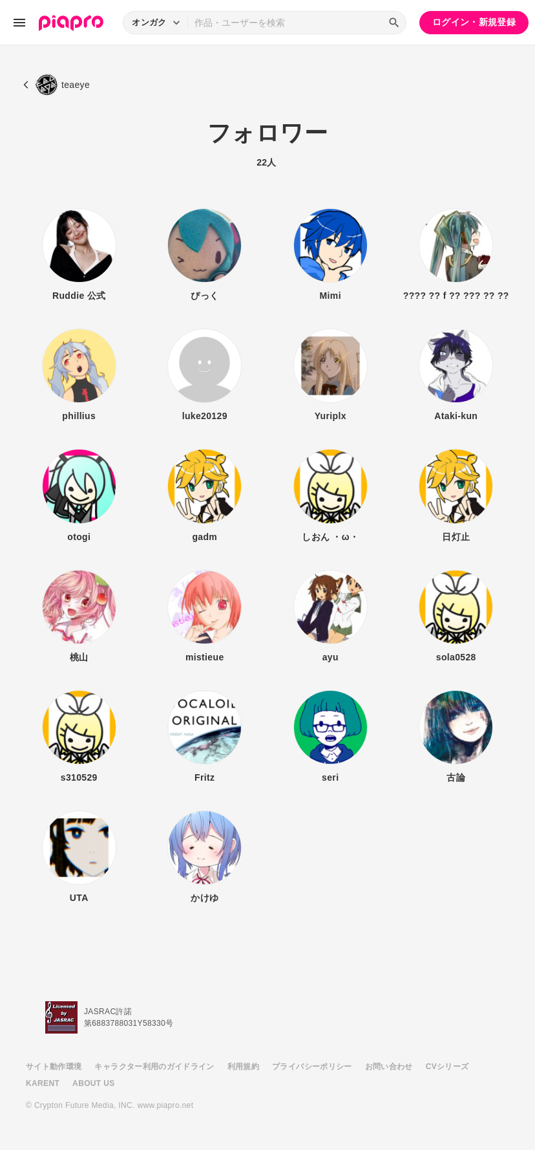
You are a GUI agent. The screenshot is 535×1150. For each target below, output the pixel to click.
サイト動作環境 (53, 1066)
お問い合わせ (389, 1066)
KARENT (42, 1083)
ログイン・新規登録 (474, 22)
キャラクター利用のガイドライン (154, 1066)
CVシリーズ (447, 1066)
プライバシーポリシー (312, 1066)
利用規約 (243, 1066)
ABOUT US (93, 1083)
